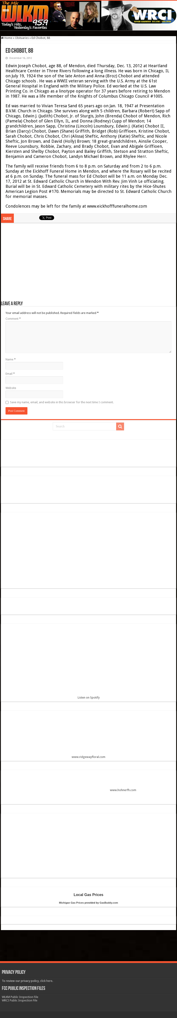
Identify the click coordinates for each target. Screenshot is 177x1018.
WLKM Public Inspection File (20, 997)
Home (6, 38)
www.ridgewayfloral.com (88, 736)
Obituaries (22, 38)
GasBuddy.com (109, 902)
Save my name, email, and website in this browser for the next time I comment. (62, 402)
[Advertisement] (88, 264)
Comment (13, 318)
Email (10, 373)
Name (11, 359)
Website (11, 388)
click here (46, 981)
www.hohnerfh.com (123, 790)
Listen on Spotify (88, 663)
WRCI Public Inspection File (19, 1000)
